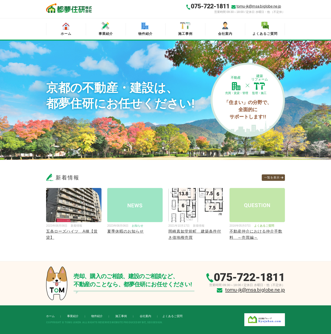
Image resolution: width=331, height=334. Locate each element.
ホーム (66, 34)
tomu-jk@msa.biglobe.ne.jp (258, 6)
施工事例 (185, 34)
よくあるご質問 (265, 34)
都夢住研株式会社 (69, 8)
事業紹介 (106, 34)
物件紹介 (145, 34)
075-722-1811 (210, 6)
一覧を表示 (272, 177)
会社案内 (225, 34)
